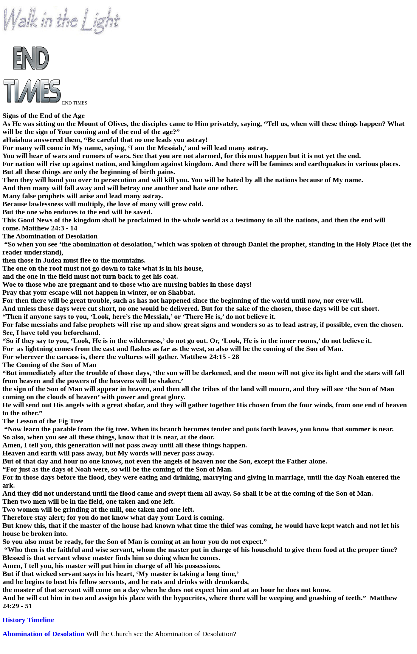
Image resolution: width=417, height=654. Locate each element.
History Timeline (28, 620)
